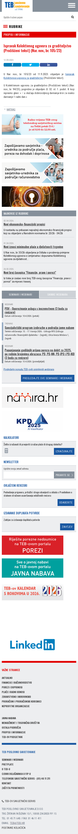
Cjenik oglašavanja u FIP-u (16, 774)
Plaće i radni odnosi (13, 692)
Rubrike (15, 26)
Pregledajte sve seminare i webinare (48, 378)
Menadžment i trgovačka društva (21, 723)
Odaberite (66, 502)
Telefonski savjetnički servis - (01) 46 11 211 (26, 778)
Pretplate (7, 764)
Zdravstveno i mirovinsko (16, 696)
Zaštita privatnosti (13, 788)
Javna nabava (9, 718)
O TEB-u (6, 769)
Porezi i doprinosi (12, 687)
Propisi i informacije (14, 732)
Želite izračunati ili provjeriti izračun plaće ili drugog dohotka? (33, 444)
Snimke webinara (57, 294)
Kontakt (6, 783)
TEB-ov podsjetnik (12, 737)
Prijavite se (63, 475)
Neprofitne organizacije (15, 706)
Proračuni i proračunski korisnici (21, 701)
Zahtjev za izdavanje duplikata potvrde (22, 520)
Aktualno (7, 678)
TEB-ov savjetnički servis (18, 801)
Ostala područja (11, 727)
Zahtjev (67, 526)
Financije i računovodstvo (17, 682)
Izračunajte (64, 451)
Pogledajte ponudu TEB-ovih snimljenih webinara (29, 369)
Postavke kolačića (14, 827)
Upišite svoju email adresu (16, 468)
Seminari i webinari (20, 294)
